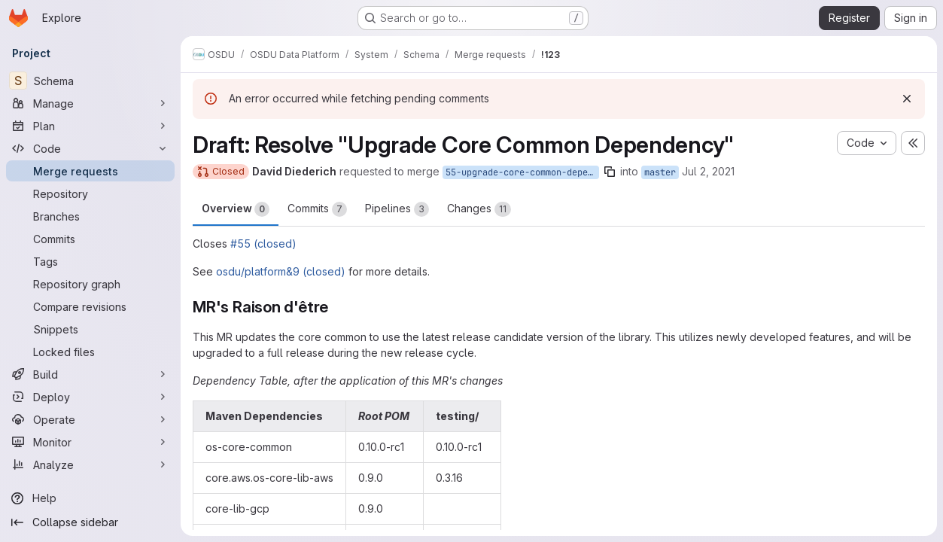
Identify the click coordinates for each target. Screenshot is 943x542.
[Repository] (90, 193)
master (660, 172)
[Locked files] (90, 351)
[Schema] (90, 80)
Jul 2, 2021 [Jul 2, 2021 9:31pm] (708, 171)
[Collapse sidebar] (90, 522)
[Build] (90, 374)
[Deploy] (90, 396)
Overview (235, 209)
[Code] (90, 148)
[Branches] (90, 216)
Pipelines (397, 209)
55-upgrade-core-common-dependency (522, 172)
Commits (317, 209)
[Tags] (90, 261)
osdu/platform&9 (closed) (280, 271)
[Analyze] (90, 464)
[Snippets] (90, 329)
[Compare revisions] (90, 306)
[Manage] (90, 103)
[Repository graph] (90, 283)
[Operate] (90, 419)
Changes (479, 209)
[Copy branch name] (610, 172)
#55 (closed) (263, 243)
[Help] (90, 498)
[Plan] (90, 125)
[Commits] (90, 238)
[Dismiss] (907, 99)
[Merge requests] (90, 170)
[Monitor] (90, 441)
